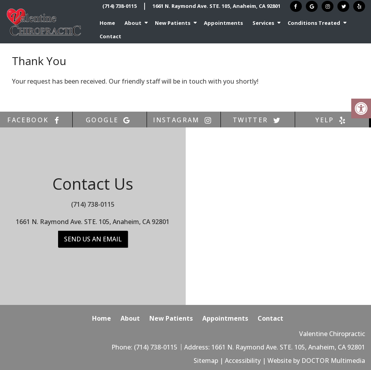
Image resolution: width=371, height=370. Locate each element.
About (132, 22)
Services (263, 22)
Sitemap (206, 360)
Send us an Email (93, 239)
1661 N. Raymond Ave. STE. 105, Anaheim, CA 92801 (217, 5)
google (109, 120)
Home (107, 22)
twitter (258, 120)
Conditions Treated (314, 22)
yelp (332, 120)
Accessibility (243, 360)
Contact (110, 36)
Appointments (223, 22)
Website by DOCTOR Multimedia (316, 360)
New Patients (172, 22)
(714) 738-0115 (119, 5)
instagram (184, 120)
